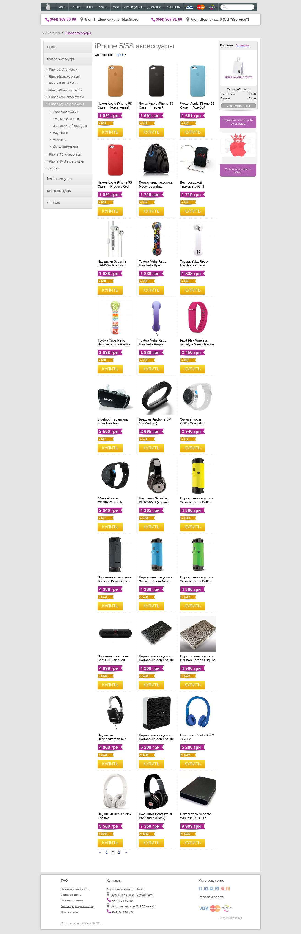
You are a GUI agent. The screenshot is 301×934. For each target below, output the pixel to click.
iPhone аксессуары (78, 33)
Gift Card (53, 203)
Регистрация (234, 917)
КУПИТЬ (110, 132)
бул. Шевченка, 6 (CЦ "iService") (220, 19)
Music (51, 47)
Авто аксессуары (65, 112)
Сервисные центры (71, 895)
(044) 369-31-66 (169, 19)
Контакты (173, 7)
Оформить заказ (238, 105)
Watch (102, 7)
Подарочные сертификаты (75, 889)
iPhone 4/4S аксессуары (66, 161)
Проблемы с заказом (72, 900)
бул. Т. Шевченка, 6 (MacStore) (112, 19)
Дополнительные (65, 146)
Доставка (154, 7)
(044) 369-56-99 (63, 19)
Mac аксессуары (59, 191)
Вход (222, 917)
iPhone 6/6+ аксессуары (66, 97)
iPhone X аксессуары (63, 76)
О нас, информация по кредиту (77, 906)
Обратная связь (69, 912)
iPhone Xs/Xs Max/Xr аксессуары (63, 70)
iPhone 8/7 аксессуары (65, 90)
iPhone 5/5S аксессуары (66, 104)
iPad (89, 7)
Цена (121, 54)
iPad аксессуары (59, 179)
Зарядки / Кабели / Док (70, 126)
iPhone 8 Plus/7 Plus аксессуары (63, 84)
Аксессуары (133, 7)
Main (61, 7)
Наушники (60, 133)
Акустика (59, 139)
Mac (116, 7)
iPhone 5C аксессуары (65, 154)
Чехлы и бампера (66, 119)
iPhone (76, 7)
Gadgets (54, 168)
